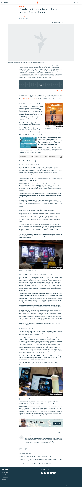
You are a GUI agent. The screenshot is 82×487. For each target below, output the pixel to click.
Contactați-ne (4, 474)
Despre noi (4, 479)
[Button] (55, 22)
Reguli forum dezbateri (6, 482)
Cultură (21, 6)
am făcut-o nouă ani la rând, (28, 98)
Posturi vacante (5, 477)
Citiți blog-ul (57, 423)
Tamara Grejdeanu (23, 16)
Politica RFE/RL (5, 472)
